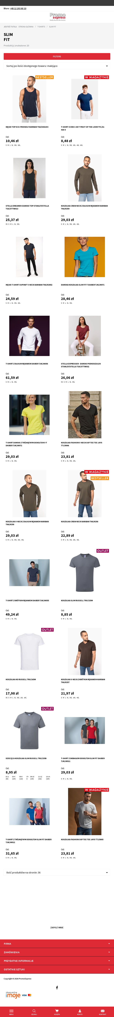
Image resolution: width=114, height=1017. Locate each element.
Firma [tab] (7, 943)
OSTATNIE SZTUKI (14, 969)
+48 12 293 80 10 (18, 8)
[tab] (57, 969)
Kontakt (102, 1014)
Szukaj (34, 1014)
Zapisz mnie (57, 927)
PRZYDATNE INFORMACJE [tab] (18, 960)
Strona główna (25, 26)
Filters (57, 56)
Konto (80, 1014)
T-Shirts (41, 26)
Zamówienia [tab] (12, 952)
